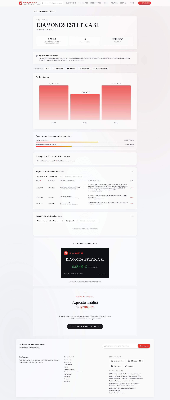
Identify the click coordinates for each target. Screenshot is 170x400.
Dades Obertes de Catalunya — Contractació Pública (125, 376)
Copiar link (84, 68)
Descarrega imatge (100, 68)
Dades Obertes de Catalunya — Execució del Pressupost (126, 378)
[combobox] (52, 3)
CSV (132, 171)
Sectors (124, 3)
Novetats (67, 376)
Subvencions (71, 3)
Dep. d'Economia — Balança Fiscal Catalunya (122, 388)
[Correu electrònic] (120, 346)
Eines (133, 3)
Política (114, 3)
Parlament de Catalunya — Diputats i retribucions (124, 383)
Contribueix (144, 3)
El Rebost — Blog (135, 361)
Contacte (67, 379)
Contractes (83, 3)
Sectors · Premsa (69, 369)
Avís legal (67, 381)
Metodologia (68, 374)
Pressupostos (95, 3)
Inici (35, 11)
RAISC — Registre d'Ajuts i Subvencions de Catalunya (125, 374)
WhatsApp (58, 68)
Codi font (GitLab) (114, 390)
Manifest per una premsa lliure (73, 372)
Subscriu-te (144, 346)
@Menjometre (117, 361)
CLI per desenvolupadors (116, 393)
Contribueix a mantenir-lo (84, 326)
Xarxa (106, 3)
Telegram (71, 68)
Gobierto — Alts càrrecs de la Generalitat (121, 386)
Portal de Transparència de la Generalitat (121, 381)
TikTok (129, 366)
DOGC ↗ (132, 188)
